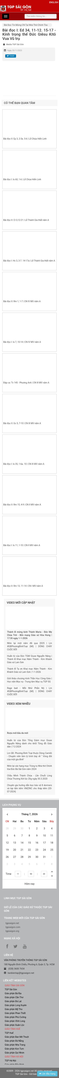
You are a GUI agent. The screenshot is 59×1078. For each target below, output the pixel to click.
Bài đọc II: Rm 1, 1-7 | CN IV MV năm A (22, 301)
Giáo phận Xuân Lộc (14, 1025)
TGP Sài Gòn (11, 989)
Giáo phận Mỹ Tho (13, 1009)
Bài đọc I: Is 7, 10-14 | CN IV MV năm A (22, 342)
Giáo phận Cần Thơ (14, 997)
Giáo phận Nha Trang (15, 1045)
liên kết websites (14, 980)
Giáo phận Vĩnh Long (15, 1021)
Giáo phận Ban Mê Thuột (17, 1037)
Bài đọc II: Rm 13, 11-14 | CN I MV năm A (23, 586)
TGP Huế (9, 1033)
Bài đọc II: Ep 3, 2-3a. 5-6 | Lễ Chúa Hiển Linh (25, 138)
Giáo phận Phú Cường (15, 1017)
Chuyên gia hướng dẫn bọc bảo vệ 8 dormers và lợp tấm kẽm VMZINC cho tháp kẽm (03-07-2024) (29, 788)
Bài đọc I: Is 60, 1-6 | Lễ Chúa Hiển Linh (22, 179)
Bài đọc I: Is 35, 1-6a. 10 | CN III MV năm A (23, 464)
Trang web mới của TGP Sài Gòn (24, 918)
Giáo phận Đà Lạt (13, 1001)
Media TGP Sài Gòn (15, 44)
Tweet (10, 56)
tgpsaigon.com (13, 927)
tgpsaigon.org (12, 931)
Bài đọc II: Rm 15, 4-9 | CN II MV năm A (22, 504)
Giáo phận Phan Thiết (15, 1013)
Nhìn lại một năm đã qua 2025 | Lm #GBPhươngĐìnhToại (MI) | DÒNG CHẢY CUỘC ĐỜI (29, 646)
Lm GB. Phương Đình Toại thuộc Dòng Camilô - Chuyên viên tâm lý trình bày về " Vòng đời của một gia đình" (29, 756)
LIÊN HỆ (8, 955)
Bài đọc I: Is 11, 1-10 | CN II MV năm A (21, 545)
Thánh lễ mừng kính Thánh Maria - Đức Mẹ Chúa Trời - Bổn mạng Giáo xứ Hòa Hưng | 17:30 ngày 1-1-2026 (29, 635)
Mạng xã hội (12, 938)
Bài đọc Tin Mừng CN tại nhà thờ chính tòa (26, 25)
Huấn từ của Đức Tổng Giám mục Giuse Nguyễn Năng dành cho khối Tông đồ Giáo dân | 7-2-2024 (29, 743)
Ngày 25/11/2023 (14, 50)
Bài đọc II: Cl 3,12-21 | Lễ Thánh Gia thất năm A (26, 220)
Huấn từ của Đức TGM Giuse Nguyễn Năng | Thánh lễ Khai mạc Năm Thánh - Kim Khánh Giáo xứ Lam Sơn (29, 659)
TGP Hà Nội (10, 1060)
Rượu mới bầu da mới (17, 733)
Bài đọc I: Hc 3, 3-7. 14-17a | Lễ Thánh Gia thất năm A (29, 260)
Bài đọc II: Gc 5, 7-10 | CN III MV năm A (22, 423)
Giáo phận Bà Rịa (13, 993)
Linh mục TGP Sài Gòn (17, 898)
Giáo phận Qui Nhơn (14, 1052)
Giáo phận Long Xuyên (16, 1005)
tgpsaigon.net (12, 923)
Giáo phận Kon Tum (14, 1048)
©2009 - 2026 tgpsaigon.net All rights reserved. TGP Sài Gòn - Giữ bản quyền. (29, 1072)
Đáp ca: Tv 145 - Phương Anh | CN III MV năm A (26, 382)
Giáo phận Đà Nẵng (14, 1041)
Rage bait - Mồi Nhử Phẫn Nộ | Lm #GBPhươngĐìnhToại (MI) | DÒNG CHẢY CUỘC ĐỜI (29, 691)
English (53, 2)
